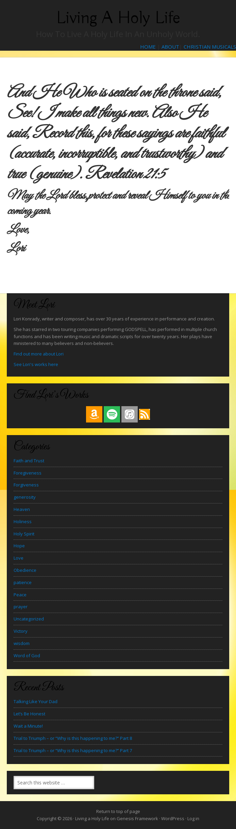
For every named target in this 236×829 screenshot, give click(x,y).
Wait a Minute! (28, 726)
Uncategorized (29, 619)
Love (18, 558)
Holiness (23, 521)
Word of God (27, 655)
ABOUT (170, 46)
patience (23, 582)
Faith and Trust (29, 461)
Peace (20, 595)
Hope (19, 546)
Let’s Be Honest (29, 714)
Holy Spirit (24, 534)
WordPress (172, 818)
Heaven (22, 509)
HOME (148, 46)
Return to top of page (118, 811)
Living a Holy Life (118, 18)
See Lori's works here (36, 364)
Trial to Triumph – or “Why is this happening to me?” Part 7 (73, 750)
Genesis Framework (137, 818)
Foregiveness (27, 473)
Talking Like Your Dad (35, 701)
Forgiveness (26, 485)
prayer (21, 606)
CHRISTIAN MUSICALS (210, 46)
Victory (21, 631)
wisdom (22, 643)
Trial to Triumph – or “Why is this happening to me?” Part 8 (73, 738)
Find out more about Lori (39, 354)
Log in (193, 818)
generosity (25, 497)
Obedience (25, 570)
